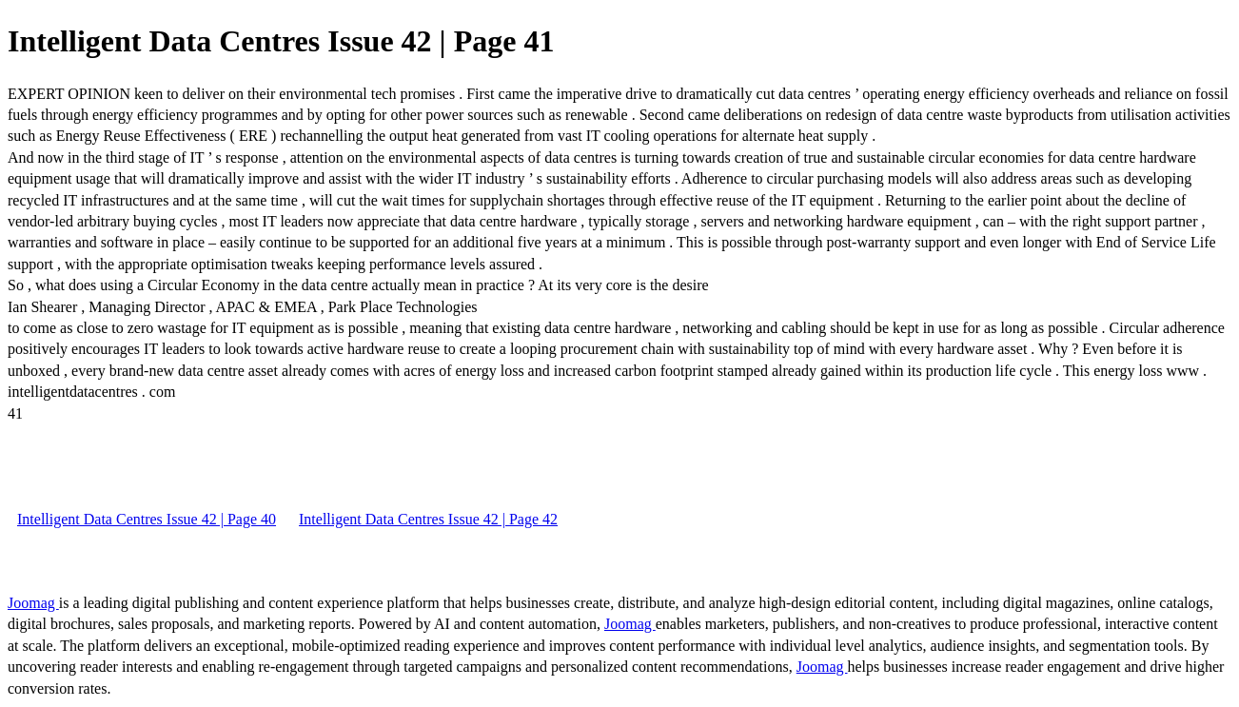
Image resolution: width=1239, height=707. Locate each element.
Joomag (33, 603)
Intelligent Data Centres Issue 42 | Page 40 (146, 519)
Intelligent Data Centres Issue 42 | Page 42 (428, 519)
